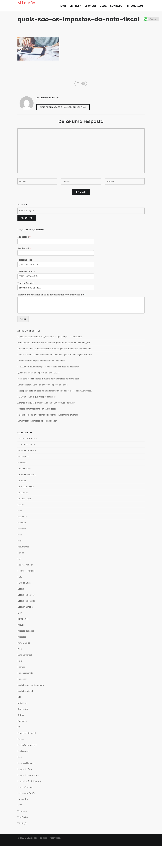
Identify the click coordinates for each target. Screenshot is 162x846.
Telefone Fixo (24, 264)
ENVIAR (23, 323)
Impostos (21, 641)
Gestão (20, 593)
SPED (19, 809)
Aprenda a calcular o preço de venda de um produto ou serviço (46, 407)
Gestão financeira (25, 611)
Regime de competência (28, 779)
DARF (19, 515)
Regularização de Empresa (29, 785)
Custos (20, 509)
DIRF (19, 545)
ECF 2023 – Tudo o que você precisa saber (36, 401)
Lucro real (22, 683)
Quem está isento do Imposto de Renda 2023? (38, 377)
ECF (19, 563)
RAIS (19, 761)
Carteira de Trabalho (26, 479)
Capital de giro (24, 473)
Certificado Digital (25, 491)
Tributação (22, 827)
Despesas (21, 533)
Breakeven (22, 467)
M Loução (26, 2)
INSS (19, 653)
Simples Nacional (25, 791)
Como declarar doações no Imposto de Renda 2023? (41, 365)
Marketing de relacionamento (30, 689)
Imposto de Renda (25, 635)
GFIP (19, 617)
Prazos (20, 743)
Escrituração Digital (26, 575)
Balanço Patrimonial (26, 455)
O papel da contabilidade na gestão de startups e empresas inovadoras (49, 341)
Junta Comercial (24, 659)
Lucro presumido (25, 677)
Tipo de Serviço (25, 287)
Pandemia (22, 725)
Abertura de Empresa (27, 443)
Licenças (21, 671)
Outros (20, 719)
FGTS (19, 581)
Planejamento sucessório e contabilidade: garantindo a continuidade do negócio (53, 347)
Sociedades (22, 803)
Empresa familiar (25, 569)
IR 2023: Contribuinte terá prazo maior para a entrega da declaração (48, 371)
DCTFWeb (21, 527)
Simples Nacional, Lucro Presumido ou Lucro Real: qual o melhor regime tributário (54, 359)
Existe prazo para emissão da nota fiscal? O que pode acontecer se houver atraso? (54, 395)
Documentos (23, 551)
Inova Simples (23, 647)
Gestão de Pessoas (25, 599)
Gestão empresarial (26, 605)
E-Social (20, 557)
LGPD (19, 665)
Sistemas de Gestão (26, 797)
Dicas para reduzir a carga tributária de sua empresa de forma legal (48, 383)
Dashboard (22, 521)
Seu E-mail (24, 252)
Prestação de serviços (27, 749)
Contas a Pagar (24, 503)
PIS (18, 731)
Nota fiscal (22, 707)
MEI (19, 701)
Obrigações (22, 713)
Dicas (19, 539)
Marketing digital (25, 695)
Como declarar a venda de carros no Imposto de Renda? (42, 389)
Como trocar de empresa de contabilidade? (37, 425)
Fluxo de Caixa (24, 587)
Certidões (21, 485)
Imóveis (20, 629)
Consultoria (22, 497)
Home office (22, 623)
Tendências (22, 821)
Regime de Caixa (24, 773)
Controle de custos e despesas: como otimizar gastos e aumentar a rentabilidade (54, 353)
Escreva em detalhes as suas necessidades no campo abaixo (51, 299)
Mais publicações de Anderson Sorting (63, 111)
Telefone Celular (26, 275)
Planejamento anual (26, 737)
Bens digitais (23, 461)
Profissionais (23, 755)
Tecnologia (22, 815)
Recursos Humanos (26, 767)
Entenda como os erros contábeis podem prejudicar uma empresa (47, 419)
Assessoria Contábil (26, 449)
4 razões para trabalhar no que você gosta (36, 413)
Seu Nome (24, 241)
